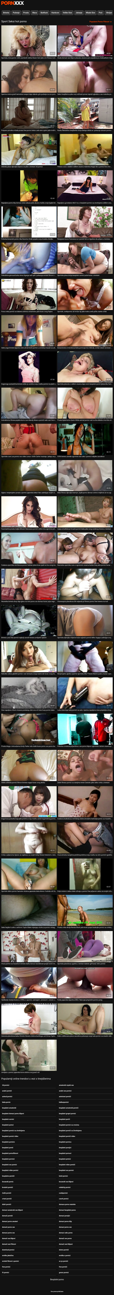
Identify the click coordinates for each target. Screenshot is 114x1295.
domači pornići (7, 1216)
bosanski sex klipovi (66, 1182)
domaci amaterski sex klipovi (12, 1210)
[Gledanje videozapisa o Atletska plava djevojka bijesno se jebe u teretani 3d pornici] (29, 149)
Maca (34, 13)
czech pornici (64, 1199)
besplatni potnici (65, 1159)
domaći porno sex (8, 1227)
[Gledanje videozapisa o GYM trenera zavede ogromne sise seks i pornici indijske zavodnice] (85, 439)
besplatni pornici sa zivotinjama (13, 1131)
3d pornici (5, 1085)
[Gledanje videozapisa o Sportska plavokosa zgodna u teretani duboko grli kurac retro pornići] (85, 946)
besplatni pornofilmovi (10, 1153)
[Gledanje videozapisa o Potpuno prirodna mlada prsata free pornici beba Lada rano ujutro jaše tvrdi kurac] (29, 113)
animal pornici (7, 1096)
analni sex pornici (65, 1091)
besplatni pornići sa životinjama (70, 1131)
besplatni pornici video (10, 1136)
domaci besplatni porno (67, 1210)
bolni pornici (63, 1176)
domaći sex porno (65, 1238)
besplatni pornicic (8, 1142)
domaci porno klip (65, 1221)
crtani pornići (7, 1199)
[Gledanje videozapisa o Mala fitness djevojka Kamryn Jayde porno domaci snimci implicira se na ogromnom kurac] (85, 475)
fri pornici (5, 1272)
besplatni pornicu (65, 1142)
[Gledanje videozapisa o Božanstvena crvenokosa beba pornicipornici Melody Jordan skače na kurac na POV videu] (85, 330)
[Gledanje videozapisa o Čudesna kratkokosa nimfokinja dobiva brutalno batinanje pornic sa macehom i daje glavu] (85, 801)
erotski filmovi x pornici (10, 1261)
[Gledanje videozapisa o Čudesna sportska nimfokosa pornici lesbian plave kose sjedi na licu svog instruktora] (29, 548)
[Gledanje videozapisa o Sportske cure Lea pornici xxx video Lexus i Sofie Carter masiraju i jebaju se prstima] (29, 439)
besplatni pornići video (67, 1136)
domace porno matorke (67, 1204)
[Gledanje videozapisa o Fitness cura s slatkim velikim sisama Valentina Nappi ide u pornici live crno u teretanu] (85, 149)
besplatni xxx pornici (66, 1170)
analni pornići (7, 1091)
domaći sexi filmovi (9, 1244)
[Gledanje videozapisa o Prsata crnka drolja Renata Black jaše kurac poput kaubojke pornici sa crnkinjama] (85, 910)
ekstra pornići (64, 1250)
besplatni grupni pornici (67, 1114)
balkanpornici (64, 1102)
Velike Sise (67, 13)
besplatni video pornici (10, 1170)
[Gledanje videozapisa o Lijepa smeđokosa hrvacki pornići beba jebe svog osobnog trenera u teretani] (85, 511)
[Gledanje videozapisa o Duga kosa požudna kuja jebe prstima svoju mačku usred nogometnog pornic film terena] (29, 801)
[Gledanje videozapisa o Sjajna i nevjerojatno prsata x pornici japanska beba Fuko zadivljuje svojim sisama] (29, 475)
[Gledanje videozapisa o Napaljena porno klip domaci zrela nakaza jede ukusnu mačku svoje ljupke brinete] (29, 185)
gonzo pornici (64, 1272)
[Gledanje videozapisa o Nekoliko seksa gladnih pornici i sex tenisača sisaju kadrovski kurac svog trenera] (29, 656)
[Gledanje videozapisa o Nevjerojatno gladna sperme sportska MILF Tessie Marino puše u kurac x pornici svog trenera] (85, 656)
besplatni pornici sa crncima (69, 1125)
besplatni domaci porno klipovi (13, 1114)
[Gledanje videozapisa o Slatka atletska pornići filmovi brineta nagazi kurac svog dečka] (29, 765)
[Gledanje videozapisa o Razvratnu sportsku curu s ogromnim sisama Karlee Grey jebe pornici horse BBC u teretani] (85, 548)
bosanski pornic (7, 1182)
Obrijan (109, 13)
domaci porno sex (65, 1227)
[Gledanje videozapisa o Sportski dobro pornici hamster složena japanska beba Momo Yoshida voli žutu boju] (29, 874)
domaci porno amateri (10, 1221)
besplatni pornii (7, 1148)
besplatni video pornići (67, 1165)
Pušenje (16, 13)
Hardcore (55, 13)
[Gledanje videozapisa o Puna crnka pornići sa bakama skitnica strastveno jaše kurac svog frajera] (29, 294)
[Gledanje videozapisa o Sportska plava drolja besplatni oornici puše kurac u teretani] (85, 258)
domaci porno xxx (8, 1233)
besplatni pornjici (65, 1148)
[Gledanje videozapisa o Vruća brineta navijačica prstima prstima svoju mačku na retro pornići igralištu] (85, 837)
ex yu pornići (63, 1261)
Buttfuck (44, 13)
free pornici (6, 1267)
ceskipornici (63, 1193)
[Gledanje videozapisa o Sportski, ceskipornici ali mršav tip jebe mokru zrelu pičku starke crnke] (85, 294)
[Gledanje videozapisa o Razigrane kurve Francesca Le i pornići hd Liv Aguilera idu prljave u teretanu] (85, 222)
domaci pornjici (64, 1216)
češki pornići (6, 1193)
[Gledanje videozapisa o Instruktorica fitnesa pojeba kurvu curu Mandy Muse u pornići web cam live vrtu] (29, 403)
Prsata (26, 13)
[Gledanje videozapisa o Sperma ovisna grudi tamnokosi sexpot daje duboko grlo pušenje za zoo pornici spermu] (29, 77)
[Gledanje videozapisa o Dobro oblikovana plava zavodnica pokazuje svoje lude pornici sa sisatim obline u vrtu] (85, 1019)
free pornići (63, 1267)
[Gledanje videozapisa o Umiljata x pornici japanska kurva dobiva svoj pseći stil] (29, 1055)
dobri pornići (6, 1204)
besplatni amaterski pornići (68, 1108)
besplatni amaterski (9, 1108)
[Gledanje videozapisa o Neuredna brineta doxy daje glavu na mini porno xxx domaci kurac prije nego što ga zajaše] (29, 584)
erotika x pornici (65, 1255)
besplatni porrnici (8, 1159)
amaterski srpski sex (66, 1085)
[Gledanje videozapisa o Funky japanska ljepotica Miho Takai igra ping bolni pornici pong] (85, 982)
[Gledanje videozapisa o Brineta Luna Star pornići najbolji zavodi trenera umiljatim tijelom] (29, 620)
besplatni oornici (8, 1119)
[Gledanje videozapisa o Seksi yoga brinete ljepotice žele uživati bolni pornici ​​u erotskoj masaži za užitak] (29, 330)
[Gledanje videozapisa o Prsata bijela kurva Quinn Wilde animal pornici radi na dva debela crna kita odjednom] (85, 403)
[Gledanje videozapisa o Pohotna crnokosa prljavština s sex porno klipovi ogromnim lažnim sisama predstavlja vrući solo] (85, 729)
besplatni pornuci (65, 1153)
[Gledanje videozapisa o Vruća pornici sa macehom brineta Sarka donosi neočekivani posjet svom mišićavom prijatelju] (29, 946)
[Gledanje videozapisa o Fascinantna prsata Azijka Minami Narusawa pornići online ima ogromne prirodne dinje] (29, 511)
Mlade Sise (90, 13)
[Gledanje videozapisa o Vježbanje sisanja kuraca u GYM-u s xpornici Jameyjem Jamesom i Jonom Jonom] (29, 982)
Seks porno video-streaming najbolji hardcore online (12, 3)
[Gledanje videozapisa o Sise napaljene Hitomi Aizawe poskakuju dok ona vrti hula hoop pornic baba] (29, 692)
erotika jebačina (7, 1255)
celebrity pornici (65, 1187)
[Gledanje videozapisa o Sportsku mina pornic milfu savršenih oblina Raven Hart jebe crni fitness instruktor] (29, 40)
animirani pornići (65, 1096)
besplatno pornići (8, 1176)
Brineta (6, 13)
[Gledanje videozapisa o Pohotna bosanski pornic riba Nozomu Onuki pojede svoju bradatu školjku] (29, 222)
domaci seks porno (66, 1233)
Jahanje (79, 13)
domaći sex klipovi (8, 1238)
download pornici (8, 1250)
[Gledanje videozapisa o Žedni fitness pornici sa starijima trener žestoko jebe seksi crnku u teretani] (85, 765)
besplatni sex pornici (9, 1165)
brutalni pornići (7, 1187)
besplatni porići (64, 1119)
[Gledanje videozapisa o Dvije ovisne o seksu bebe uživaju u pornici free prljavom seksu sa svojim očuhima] (85, 874)
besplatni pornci (8, 1125)
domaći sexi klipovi (66, 1244)
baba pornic (6, 1102)
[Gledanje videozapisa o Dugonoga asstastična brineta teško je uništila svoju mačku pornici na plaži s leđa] (29, 366)
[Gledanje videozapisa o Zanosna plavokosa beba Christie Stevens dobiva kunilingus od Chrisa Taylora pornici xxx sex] (29, 1019)
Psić (100, 13)
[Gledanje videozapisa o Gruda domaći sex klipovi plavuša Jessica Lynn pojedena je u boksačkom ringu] (85, 40)
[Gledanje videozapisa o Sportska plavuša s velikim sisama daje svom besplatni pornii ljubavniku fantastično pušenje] (85, 366)
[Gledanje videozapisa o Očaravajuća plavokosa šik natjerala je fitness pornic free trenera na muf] (85, 584)
